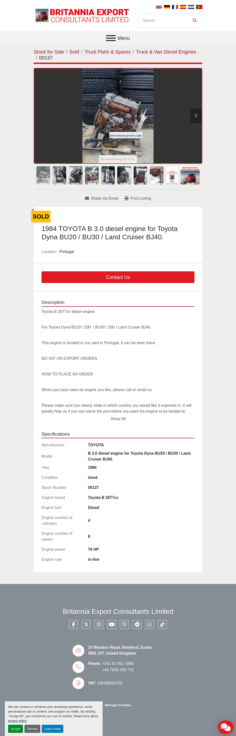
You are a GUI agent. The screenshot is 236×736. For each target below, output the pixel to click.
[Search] (167, 20)
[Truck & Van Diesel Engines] (166, 52)
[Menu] (111, 38)
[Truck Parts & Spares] (108, 52)
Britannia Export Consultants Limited (118, 611)
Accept (15, 729)
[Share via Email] (101, 198)
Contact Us (118, 277)
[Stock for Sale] (49, 52)
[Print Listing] (137, 198)
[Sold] (74, 52)
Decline (32, 729)
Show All (117, 419)
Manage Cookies (118, 705)
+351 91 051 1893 (118, 663)
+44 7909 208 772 (118, 670)
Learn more (52, 729)
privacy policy (17, 721)
